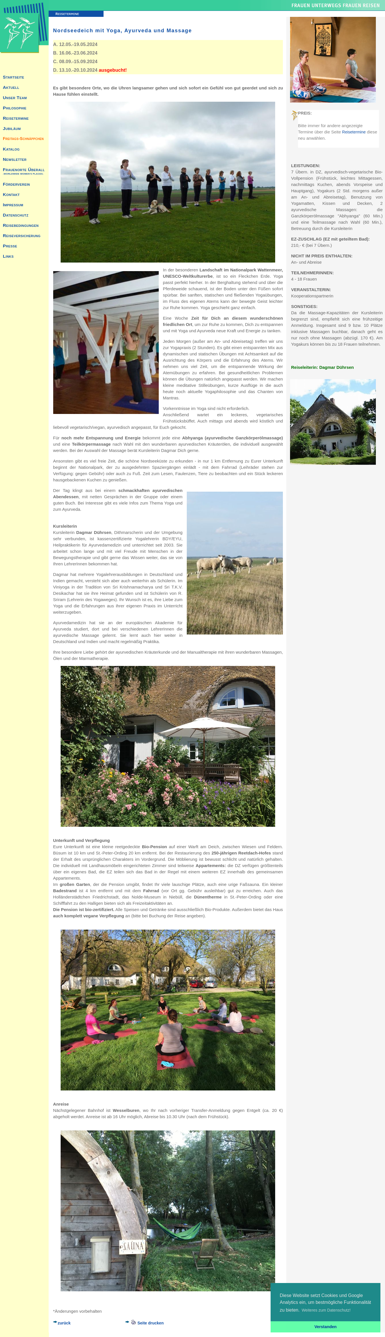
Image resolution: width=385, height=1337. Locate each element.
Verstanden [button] (325, 1326)
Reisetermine (354, 132)
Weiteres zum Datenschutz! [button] (326, 1310)
